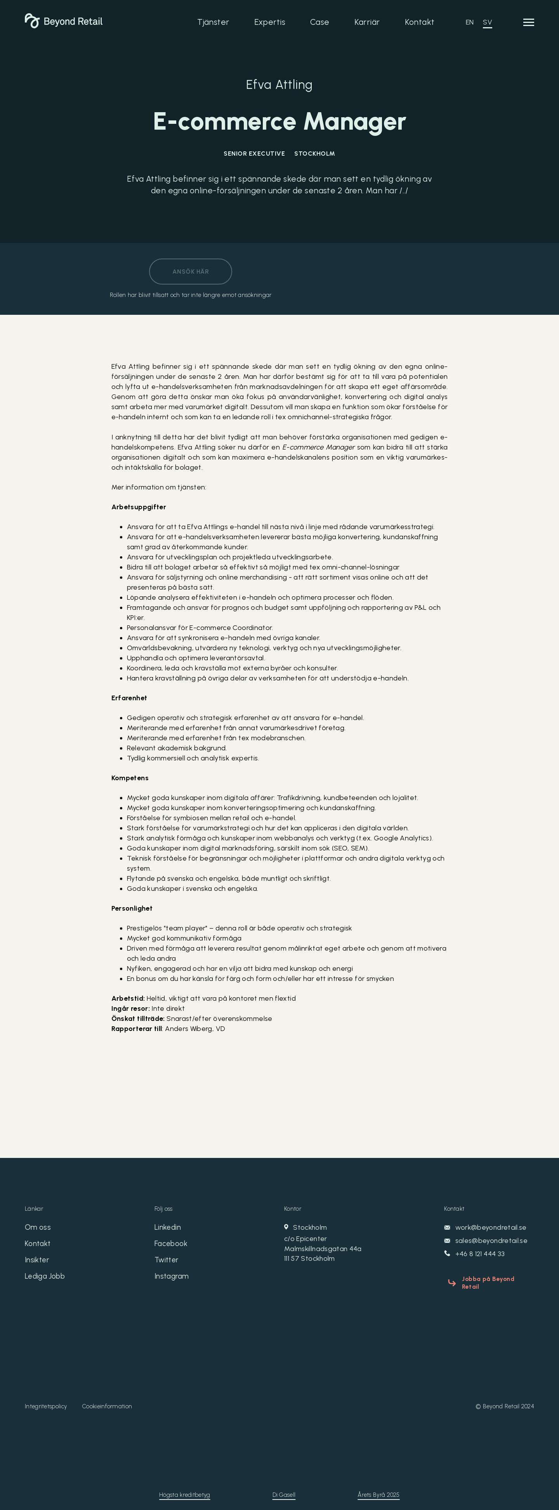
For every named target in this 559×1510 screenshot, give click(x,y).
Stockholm (344, 1244)
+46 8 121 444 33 (475, 1254)
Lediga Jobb (47, 1279)
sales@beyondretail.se (486, 1241)
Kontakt (420, 22)
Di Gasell (284, 1487)
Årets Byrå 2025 (379, 1487)
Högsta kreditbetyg (184, 1487)
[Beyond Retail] (63, 26)
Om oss (38, 1228)
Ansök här (190, 271)
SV (487, 22)
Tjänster (213, 22)
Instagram (173, 1279)
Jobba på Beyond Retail (495, 1278)
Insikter (37, 1262)
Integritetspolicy (46, 1398)
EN (470, 22)
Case (320, 22)
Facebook (172, 1245)
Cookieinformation (107, 1398)
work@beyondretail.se (486, 1228)
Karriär (367, 22)
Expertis (269, 22)
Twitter (168, 1262)
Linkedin (168, 1228)
